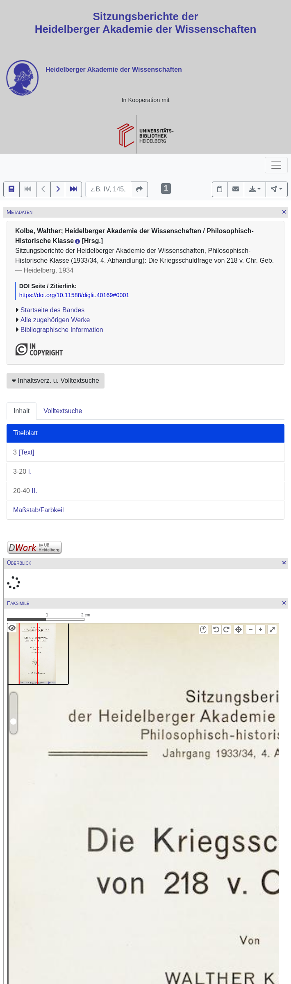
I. (22, 471)
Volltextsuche (62, 410)
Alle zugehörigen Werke (55, 319)
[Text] (23, 452)
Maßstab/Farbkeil (38, 510)
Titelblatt (25, 433)
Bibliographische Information (61, 329)
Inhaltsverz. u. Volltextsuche (55, 380)
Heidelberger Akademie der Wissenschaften (113, 69)
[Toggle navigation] (276, 165)
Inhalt (22, 410)
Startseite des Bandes (52, 310)
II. (25, 490)
